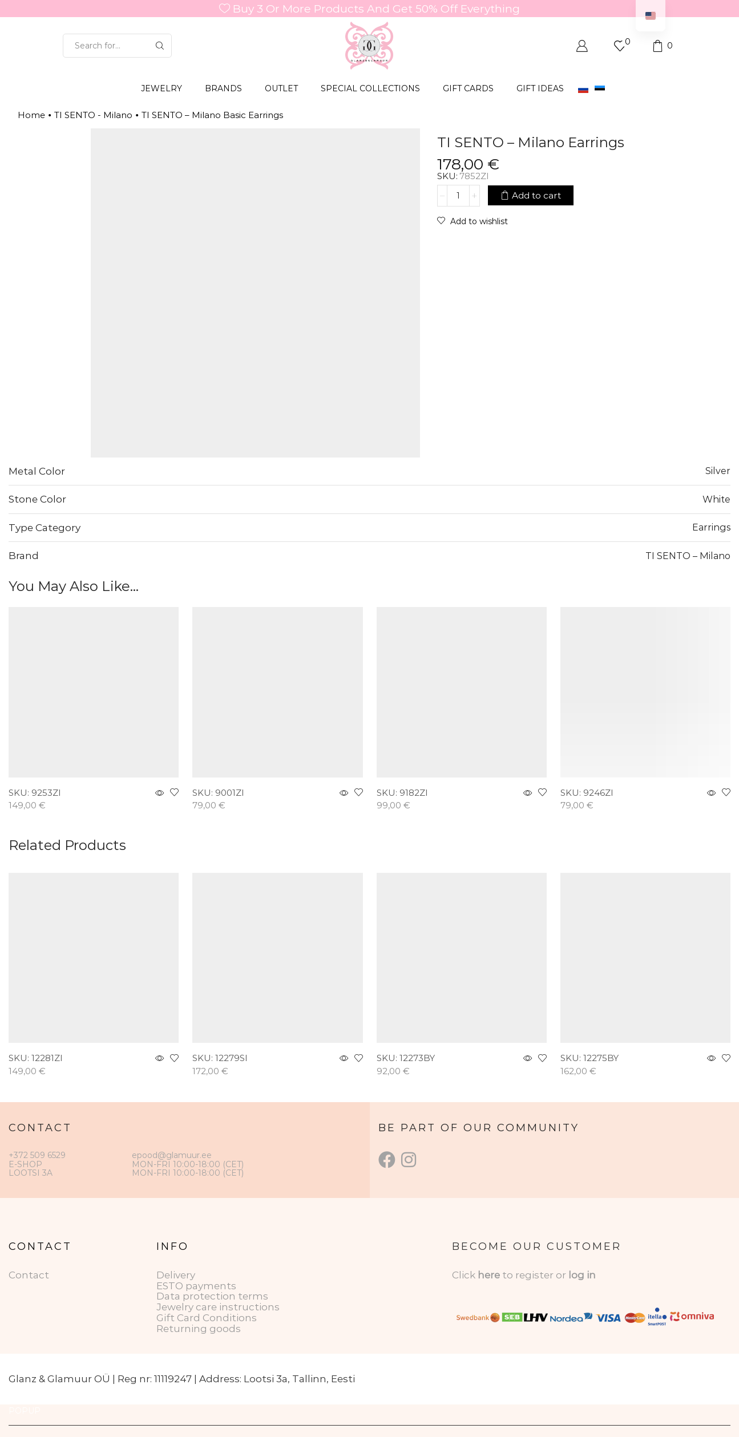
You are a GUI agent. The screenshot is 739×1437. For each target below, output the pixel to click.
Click (465, 1275)
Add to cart (536, 195)
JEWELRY (161, 88)
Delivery (175, 1275)
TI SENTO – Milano (687, 555)
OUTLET (281, 88)
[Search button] (159, 45)
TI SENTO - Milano (93, 115)
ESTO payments (196, 1286)
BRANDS (223, 88)
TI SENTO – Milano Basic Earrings (212, 115)
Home (31, 115)
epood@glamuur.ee (172, 1155)
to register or (535, 1275)
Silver (717, 470)
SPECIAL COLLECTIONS (370, 88)
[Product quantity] (458, 196)
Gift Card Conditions (206, 1317)
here (489, 1275)
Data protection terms (212, 1296)
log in (582, 1275)
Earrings (711, 527)
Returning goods (198, 1328)
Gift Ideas (540, 88)
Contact (29, 1275)
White (716, 499)
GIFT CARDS (468, 88)
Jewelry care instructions (218, 1307)
